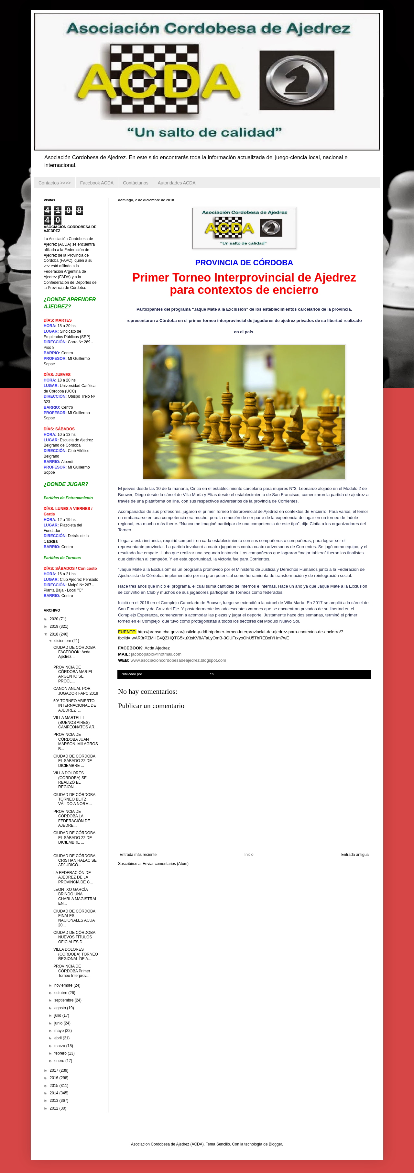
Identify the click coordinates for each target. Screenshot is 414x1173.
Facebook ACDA (97, 182)
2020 (55, 619)
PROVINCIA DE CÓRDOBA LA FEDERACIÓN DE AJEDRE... (71, 818)
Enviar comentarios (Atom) (166, 863)
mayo (59, 1030)
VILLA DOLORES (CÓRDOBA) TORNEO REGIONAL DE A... (75, 954)
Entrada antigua (355, 854)
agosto (60, 1008)
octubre (61, 992)
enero (59, 1060)
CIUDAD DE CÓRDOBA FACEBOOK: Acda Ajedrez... (74, 652)
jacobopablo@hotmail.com (156, 654)
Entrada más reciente (138, 854)
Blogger (275, 1144)
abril (58, 1038)
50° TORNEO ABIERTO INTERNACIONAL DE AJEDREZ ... (74, 706)
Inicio (249, 854)
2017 (55, 1070)
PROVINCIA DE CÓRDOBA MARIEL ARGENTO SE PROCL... (73, 674)
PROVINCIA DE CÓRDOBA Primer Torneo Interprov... (71, 971)
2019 (55, 626)
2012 (55, 1108)
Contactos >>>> (54, 182)
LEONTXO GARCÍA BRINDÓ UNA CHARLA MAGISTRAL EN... (75, 896)
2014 (55, 1093)
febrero (61, 1053)
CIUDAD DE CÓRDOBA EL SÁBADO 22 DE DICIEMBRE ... (74, 761)
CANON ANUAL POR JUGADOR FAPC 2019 (75, 690)
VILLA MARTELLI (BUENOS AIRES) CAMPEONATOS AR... (75, 722)
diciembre (63, 640)
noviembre (63, 985)
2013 (55, 1100)
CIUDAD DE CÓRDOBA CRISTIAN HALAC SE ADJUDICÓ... (75, 861)
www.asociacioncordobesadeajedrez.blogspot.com (178, 660)
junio (59, 1023)
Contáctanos (135, 182)
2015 (55, 1085)
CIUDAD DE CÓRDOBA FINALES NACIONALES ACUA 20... (74, 918)
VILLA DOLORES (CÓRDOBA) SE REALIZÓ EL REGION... (70, 780)
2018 (55, 634)
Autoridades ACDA (177, 182)
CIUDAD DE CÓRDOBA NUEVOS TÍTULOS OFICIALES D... (74, 937)
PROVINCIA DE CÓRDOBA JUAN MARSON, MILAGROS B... (75, 741)
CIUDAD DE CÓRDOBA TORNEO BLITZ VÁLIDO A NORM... (74, 799)
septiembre (64, 1000)
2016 (55, 1078)
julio (58, 1015)
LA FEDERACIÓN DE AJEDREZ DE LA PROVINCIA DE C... (73, 877)
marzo (60, 1046)
